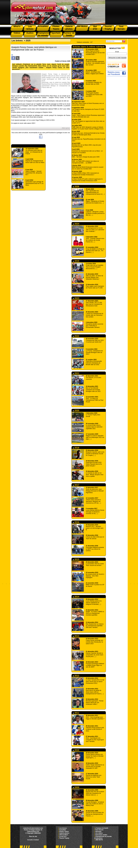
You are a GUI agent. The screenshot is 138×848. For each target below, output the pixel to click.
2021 (76, 373)
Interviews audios (101, 835)
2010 (76, 750)
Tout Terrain (99, 830)
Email (117, 52)
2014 (76, 596)
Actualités (62, 830)
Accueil (29, 840)
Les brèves (17, 40)
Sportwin (98, 831)
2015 (76, 559)
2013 (76, 636)
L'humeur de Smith (101, 828)
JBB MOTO (99, 840)
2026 (76, 186)
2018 (76, 448)
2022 (76, 336)
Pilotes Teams (64, 831)
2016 (76, 522)
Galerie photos (64, 833)
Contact (36, 840)
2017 (76, 485)
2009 (76, 787)
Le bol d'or (63, 836)
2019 (76, 261)
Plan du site (33, 836)
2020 (76, 410)
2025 (28, 40)
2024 (76, 224)
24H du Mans (63, 835)
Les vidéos (99, 833)
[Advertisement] (117, 112)
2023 (76, 298)
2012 (76, 675)
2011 (76, 713)
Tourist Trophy (64, 838)
